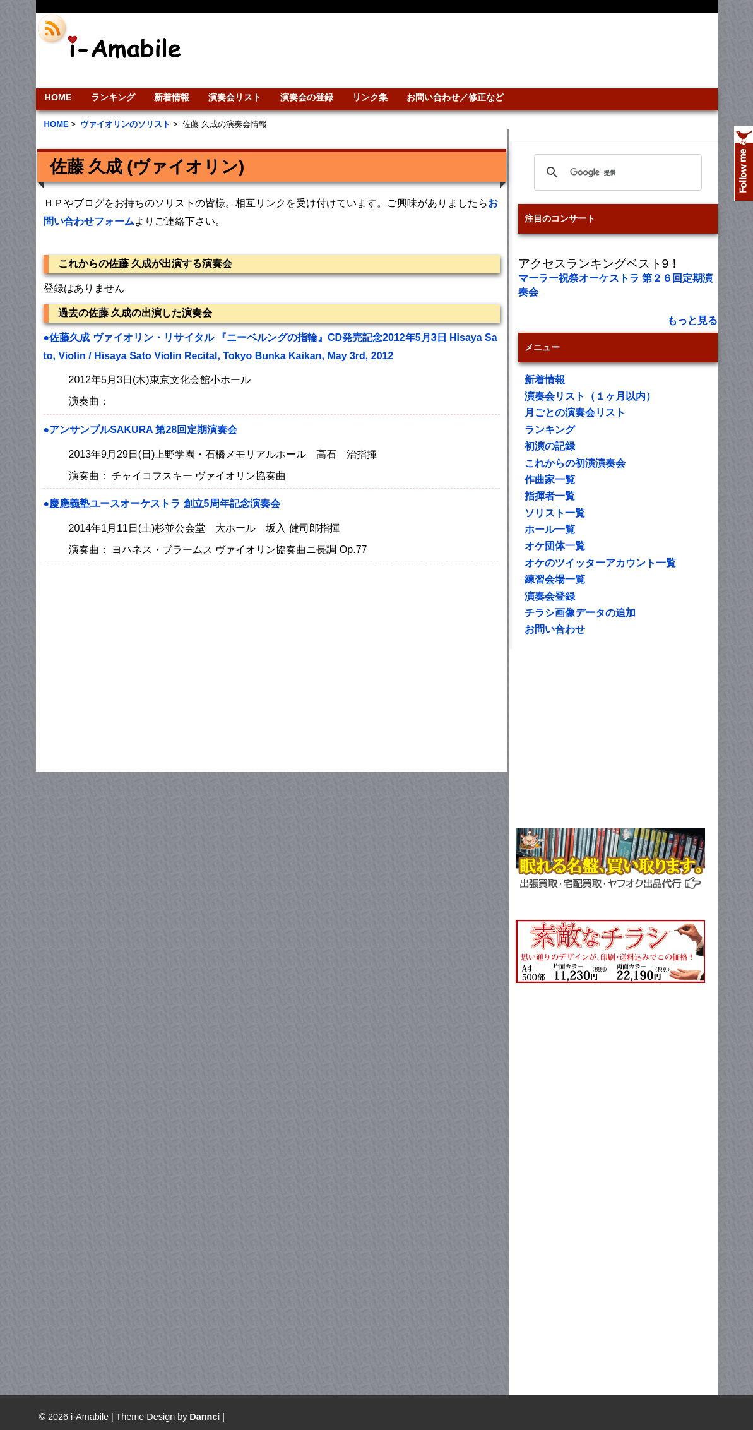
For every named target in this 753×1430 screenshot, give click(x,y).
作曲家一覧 (550, 479)
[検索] (616, 172)
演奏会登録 (550, 596)
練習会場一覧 (555, 579)
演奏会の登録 (306, 97)
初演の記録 (550, 446)
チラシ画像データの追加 (580, 612)
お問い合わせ (555, 629)
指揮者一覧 (550, 496)
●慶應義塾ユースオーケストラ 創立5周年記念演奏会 (162, 503)
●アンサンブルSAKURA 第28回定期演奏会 (141, 429)
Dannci (204, 1417)
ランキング (113, 97)
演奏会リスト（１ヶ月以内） (590, 396)
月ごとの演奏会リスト (575, 412)
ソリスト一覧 (555, 513)
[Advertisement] (462, 50)
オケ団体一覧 (555, 545)
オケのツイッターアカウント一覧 (600, 562)
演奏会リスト (234, 97)
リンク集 (370, 97)
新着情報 (171, 97)
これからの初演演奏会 (575, 463)
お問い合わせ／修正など (455, 97)
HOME (58, 97)
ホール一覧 (550, 529)
